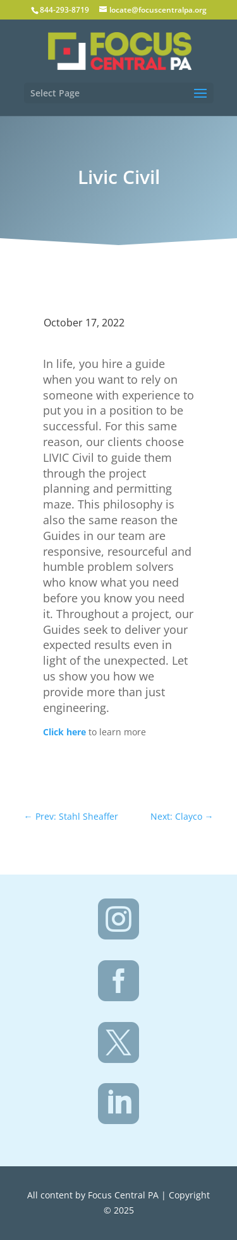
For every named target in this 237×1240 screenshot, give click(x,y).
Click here (64, 732)
